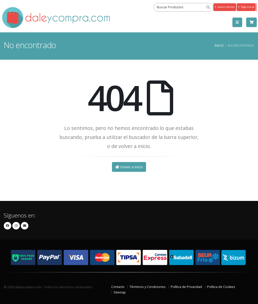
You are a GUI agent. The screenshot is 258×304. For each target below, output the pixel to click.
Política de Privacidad (186, 287)
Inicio (219, 45)
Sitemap (119, 292)
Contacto (117, 287)
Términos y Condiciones (148, 287)
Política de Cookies (221, 287)
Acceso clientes (225, 7)
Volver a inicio (129, 167)
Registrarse (246, 7)
